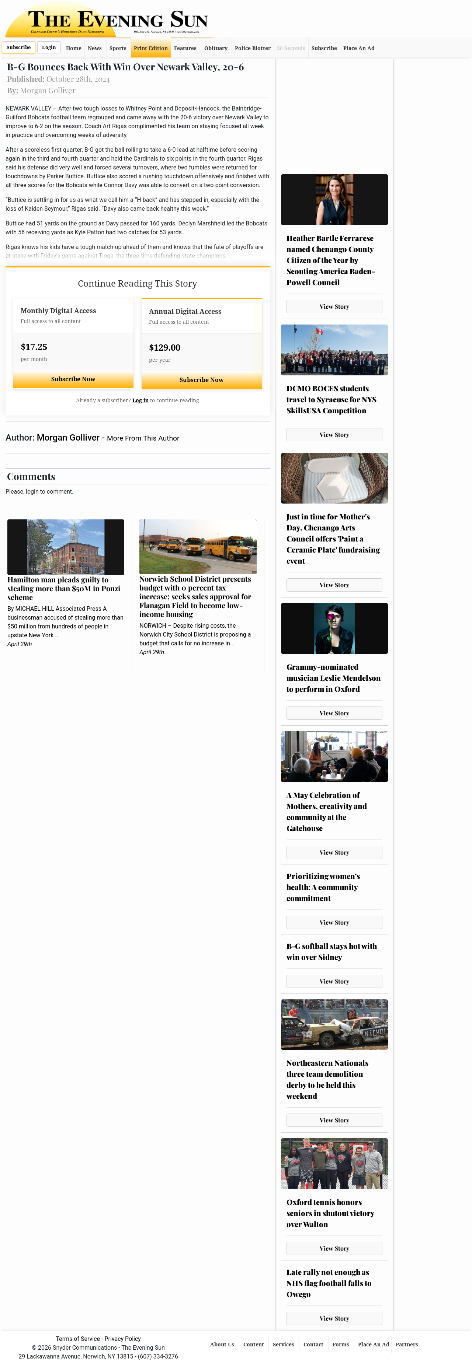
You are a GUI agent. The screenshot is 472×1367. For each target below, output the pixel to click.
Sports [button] (118, 48)
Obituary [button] (216, 48)
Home (73, 48)
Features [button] (185, 48)
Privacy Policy (122, 1338)
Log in (140, 400)
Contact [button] (314, 1344)
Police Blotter (253, 48)
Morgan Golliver (69, 437)
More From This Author (143, 438)
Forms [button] (342, 1344)
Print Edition (151, 48)
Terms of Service (78, 1338)
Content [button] (254, 1344)
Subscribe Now (73, 379)
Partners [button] (408, 1344)
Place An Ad (359, 48)
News (95, 48)
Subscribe (19, 47)
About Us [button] (223, 1344)
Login (49, 47)
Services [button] (284, 1344)
